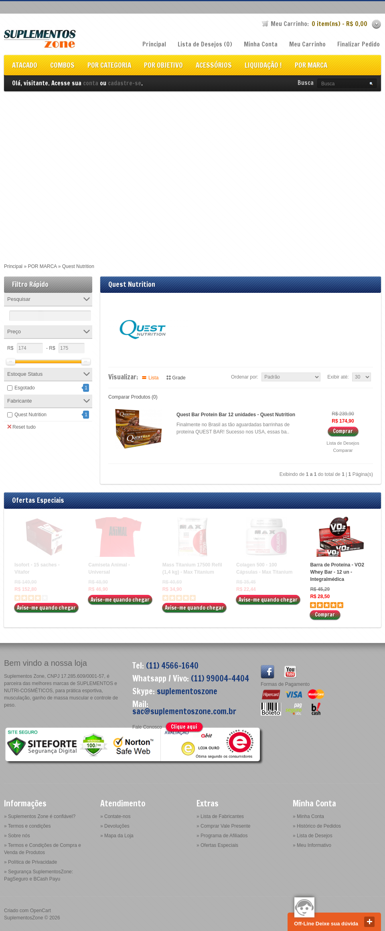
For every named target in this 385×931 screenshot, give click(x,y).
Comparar (343, 450)
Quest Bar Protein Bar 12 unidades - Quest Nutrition (235, 414)
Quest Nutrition (30, 414)
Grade (178, 378)
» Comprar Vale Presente (224, 826)
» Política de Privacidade (30, 862)
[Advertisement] (78, 173)
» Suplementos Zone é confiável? (39, 816)
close (369, 922)
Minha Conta (261, 44)
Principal (154, 44)
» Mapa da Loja (117, 835)
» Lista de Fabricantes (220, 816)
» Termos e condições (27, 826)
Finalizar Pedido (358, 44)
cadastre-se (124, 83)
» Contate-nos (115, 816)
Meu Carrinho (307, 44)
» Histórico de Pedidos (317, 826)
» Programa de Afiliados (222, 835)
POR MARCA (311, 66)
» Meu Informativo (312, 845)
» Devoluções (115, 826)
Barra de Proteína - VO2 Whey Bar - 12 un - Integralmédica (337, 572)
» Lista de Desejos (312, 835)
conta (90, 83)
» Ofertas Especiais (217, 845)
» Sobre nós (17, 835)
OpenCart (40, 910)
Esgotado (24, 388)
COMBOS (62, 66)
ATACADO (24, 66)
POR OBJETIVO (163, 66)
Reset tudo (21, 426)
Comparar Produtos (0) (133, 397)
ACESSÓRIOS (214, 66)
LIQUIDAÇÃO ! (263, 66)
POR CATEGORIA (109, 66)
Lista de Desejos (342, 443)
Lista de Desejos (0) (205, 44)
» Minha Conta (308, 816)
